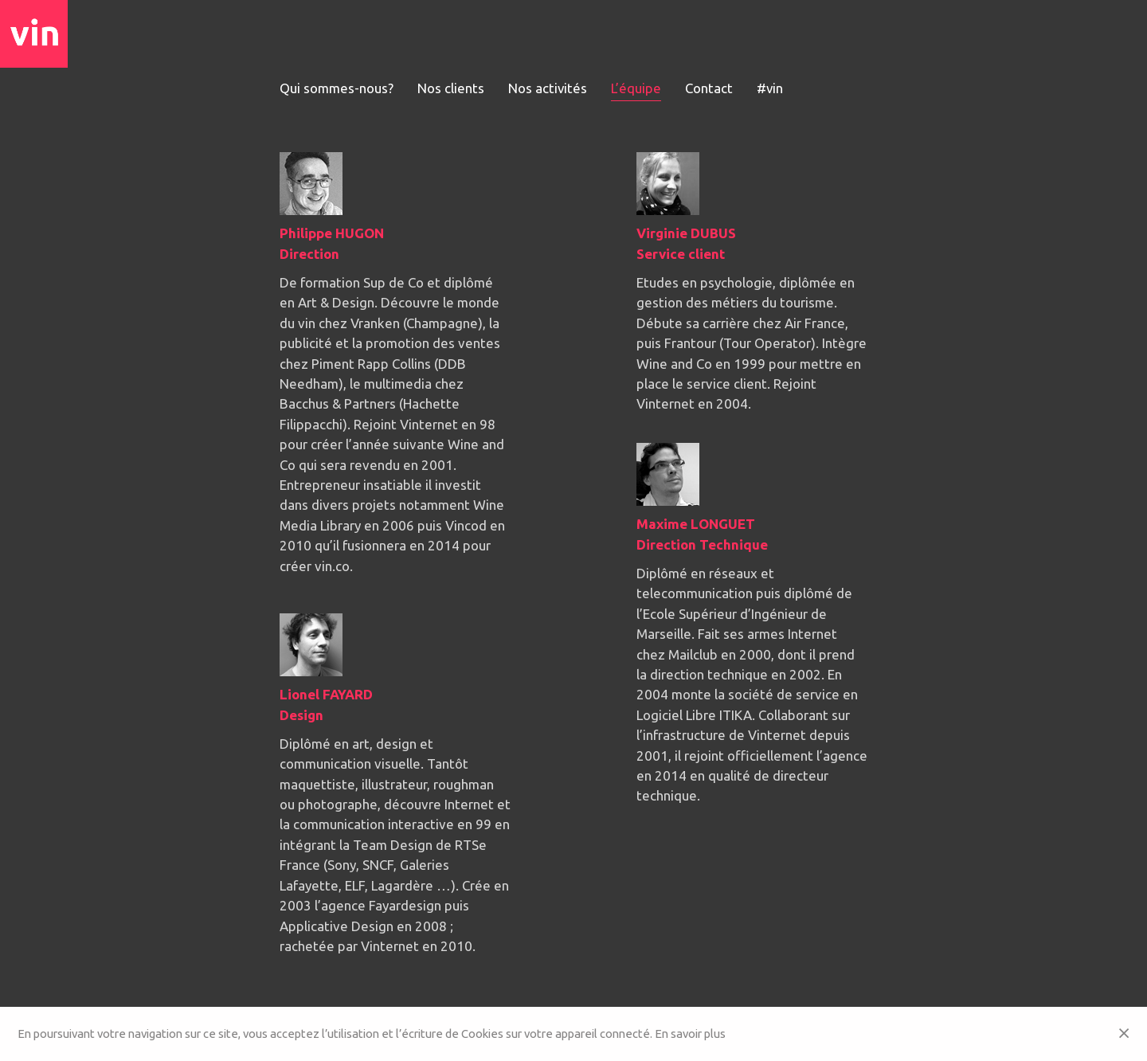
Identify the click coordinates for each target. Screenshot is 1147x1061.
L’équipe (637, 88)
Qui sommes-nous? (336, 88)
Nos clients (450, 88)
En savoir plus (690, 1033)
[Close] (1123, 1033)
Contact (710, 88)
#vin (771, 88)
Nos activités (548, 88)
